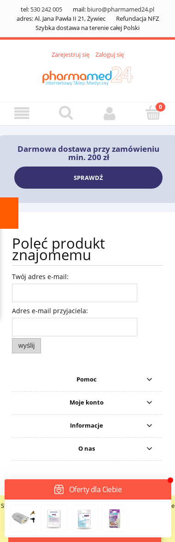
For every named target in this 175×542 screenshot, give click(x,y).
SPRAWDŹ (88, 177)
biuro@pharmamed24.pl (120, 9)
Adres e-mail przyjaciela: (50, 310)
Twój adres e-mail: (40, 276)
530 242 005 (46, 9)
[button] (22, 113)
